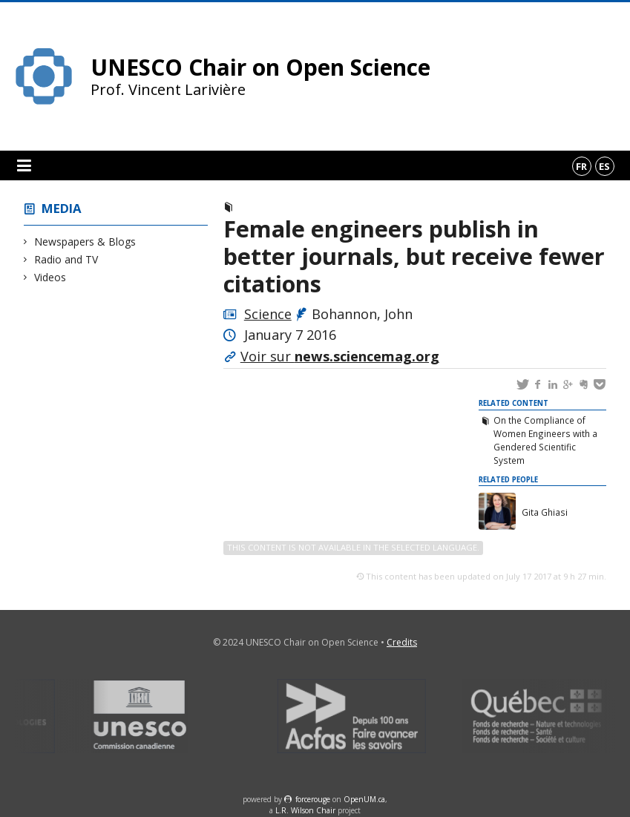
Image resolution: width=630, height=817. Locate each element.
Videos (50, 277)
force (312, 799)
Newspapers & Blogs (85, 241)
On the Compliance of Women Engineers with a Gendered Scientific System (545, 440)
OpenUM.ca (364, 799)
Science (268, 314)
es (604, 166)
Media (62, 208)
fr (581, 166)
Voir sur (339, 356)
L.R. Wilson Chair (305, 810)
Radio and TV (66, 259)
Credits (402, 642)
